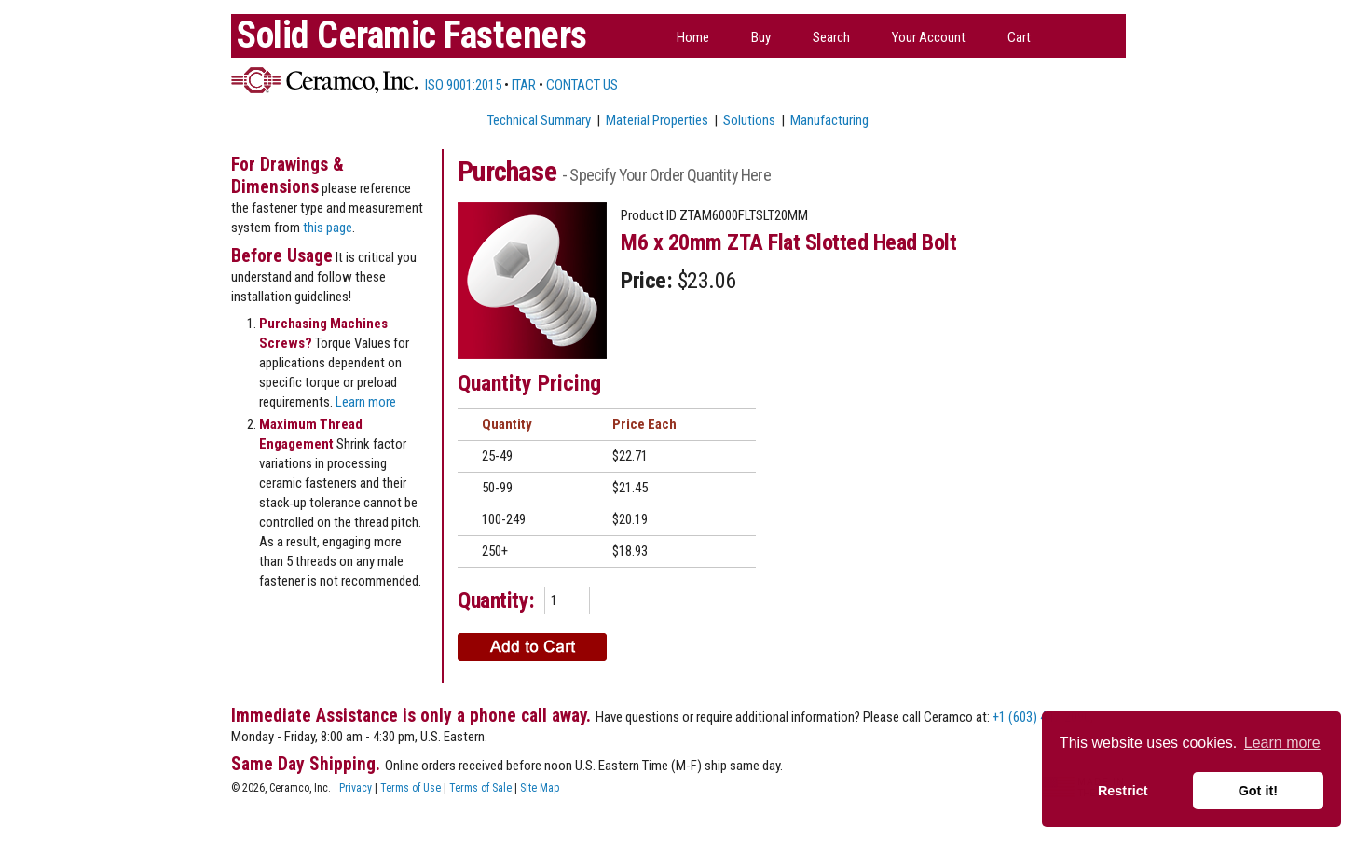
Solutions (749, 120)
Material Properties (657, 120)
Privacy (355, 787)
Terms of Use (410, 787)
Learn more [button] (1282, 743)
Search (831, 37)
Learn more (366, 401)
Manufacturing (829, 120)
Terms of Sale (480, 787)
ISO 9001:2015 (461, 84)
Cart (1019, 37)
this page (327, 227)
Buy (761, 37)
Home (693, 37)
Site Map (539, 787)
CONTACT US (582, 84)
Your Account (929, 37)
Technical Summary (539, 120)
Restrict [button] (1123, 790)
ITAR (524, 84)
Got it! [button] (1258, 790)
